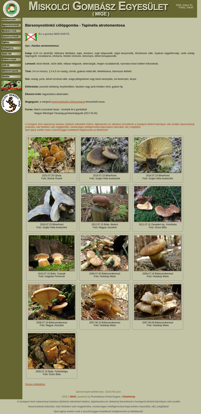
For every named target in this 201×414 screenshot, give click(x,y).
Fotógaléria (7, 48)
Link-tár (6, 65)
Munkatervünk (9, 31)
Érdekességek (9, 59)
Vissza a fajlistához (35, 384)
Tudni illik (7, 53)
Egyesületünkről (10, 25)
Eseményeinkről (10, 36)
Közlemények (9, 19)
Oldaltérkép (128, 396)
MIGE (73, 396)
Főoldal (5, 76)
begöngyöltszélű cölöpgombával (68, 101)
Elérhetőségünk (10, 71)
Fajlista (5, 42)
